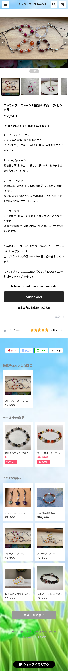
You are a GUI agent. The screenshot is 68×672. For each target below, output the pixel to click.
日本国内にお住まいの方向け (34, 307)
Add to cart (34, 297)
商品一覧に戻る (34, 615)
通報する (59, 316)
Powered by (34, 637)
